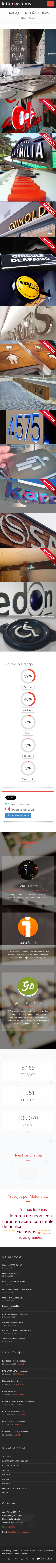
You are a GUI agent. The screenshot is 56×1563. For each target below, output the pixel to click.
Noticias (6, 1479)
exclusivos (26, 1231)
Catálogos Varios (10, 1466)
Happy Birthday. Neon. (12, 1381)
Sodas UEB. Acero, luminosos (15, 1432)
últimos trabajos (33, 1209)
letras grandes (30, 1237)
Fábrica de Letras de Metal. (15, 1488)
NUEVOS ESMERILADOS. (14, 1281)
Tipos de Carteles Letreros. (14, 1339)
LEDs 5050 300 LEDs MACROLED (17, 1289)
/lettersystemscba (19, 809)
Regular (28, 756)
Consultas (44, 1558)
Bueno (28, 733)
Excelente (28, 687)
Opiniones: (28, 842)
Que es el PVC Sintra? (12, 1265)
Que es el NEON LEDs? (12, 1298)
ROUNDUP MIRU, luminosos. (15, 1371)
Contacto (6, 1484)
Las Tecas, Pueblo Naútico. (14, 1361)
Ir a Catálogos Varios (18, 815)
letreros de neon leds (31, 1215)
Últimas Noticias (12, 1256)
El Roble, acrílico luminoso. (14, 1411)
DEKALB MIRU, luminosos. (14, 1422)
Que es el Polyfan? (10, 1273)
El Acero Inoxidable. (10, 1306)
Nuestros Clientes (28, 1155)
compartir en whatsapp (17, 804)
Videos (5, 1493)
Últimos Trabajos (12, 1352)
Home (24, 18)
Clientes (28, 1099)
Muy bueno (28, 710)
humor (40, 1230)
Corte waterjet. (28, 947)
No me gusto (28, 779)
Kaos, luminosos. (9, 1391)
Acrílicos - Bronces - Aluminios (15, 1314)
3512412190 (8, 1527)
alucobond (48, 1230)
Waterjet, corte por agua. (13, 1322)
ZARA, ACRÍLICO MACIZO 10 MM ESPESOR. (28, 891)
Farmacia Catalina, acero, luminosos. (18, 1401)
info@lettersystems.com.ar (19, 1532)
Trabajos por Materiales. (28, 1196)
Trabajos (28, 1074)
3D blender (44, 1233)
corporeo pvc (9, 1230)
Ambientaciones (28, 1007)
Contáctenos (10, 1503)
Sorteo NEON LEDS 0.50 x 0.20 (15, 1461)
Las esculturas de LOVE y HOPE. (16, 1330)
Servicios (33, 18)
